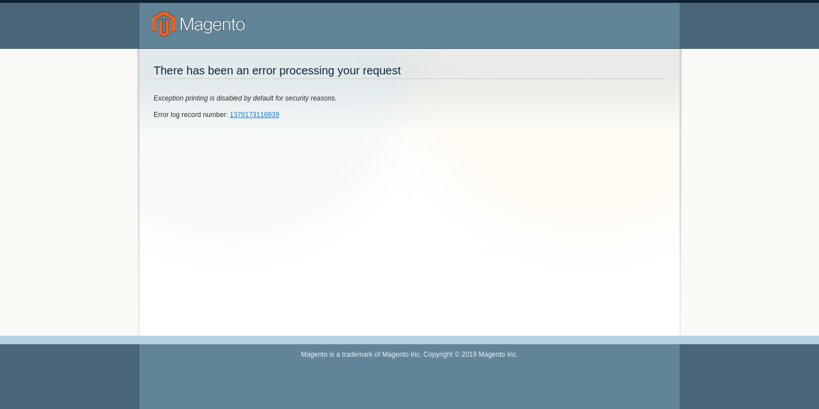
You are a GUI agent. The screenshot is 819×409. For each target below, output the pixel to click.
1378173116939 (254, 115)
